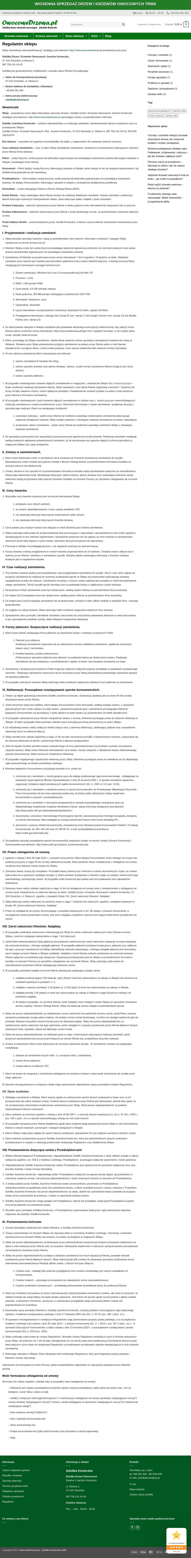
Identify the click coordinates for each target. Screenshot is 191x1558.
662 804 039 (155, 1474)
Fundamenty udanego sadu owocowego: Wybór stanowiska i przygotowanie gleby (165, 198)
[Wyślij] (123, 24)
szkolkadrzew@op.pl (17, 99)
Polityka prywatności (13, 1496)
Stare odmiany (76, 36)
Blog (108, 36)
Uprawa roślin (155, 94)
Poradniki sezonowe (158, 72)
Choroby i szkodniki (158, 55)
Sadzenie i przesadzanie (161, 88)
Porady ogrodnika (157, 77)
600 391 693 (140, 1474)
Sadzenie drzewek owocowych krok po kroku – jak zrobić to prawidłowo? (168, 177)
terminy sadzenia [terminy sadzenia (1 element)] (156, 116)
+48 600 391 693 (69, 13)
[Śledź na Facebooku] (132, 1527)
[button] (177, 24)
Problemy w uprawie (158, 83)
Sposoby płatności (12, 1481)
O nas (133, 1484)
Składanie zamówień (13, 1491)
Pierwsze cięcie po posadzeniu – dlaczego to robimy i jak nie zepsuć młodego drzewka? (166, 166)
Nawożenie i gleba (157, 66)
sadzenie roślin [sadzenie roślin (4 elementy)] (179, 111)
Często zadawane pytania (16, 1470)
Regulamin (8, 1501)
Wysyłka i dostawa (12, 1475)
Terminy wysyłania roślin (15, 1486)
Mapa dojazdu (137, 1489)
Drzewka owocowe (18, 36)
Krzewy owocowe (48, 36)
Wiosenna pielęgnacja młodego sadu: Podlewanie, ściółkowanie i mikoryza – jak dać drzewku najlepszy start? (168, 152)
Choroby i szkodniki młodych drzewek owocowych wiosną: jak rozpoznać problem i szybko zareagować (168, 139)
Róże (96, 36)
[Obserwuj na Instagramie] (137, 1527)
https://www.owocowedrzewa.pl (85, 50)
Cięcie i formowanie (158, 60)
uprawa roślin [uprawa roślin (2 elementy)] (171, 116)
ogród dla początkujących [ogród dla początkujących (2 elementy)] (159, 111)
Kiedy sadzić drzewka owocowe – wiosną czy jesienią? (165, 186)
